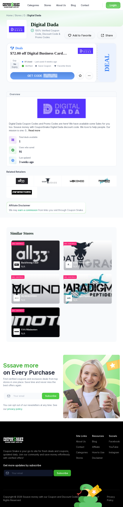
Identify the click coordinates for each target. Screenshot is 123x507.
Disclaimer (97, 457)
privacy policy (14, 409)
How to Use (98, 452)
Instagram (114, 452)
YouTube (113, 447)
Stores (47, 5)
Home (9, 15)
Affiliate (96, 447)
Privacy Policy (111, 498)
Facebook (114, 441)
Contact (85, 5)
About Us (61, 5)
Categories (33, 5)
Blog (73, 5)
